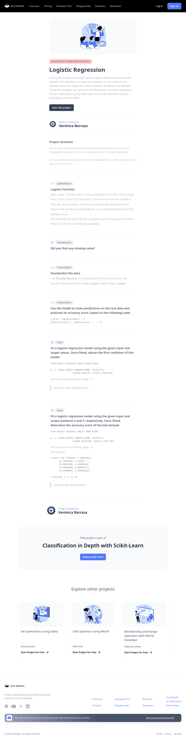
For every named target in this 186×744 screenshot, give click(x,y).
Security (177, 732)
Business (100, 6)
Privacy (168, 732)
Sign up (174, 6)
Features (34, 6)
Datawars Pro (64, 6)
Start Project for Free (32, 651)
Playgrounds (83, 6)
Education (115, 6)
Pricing (48, 6)
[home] (14, 6)
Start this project (61, 107)
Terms (159, 732)
